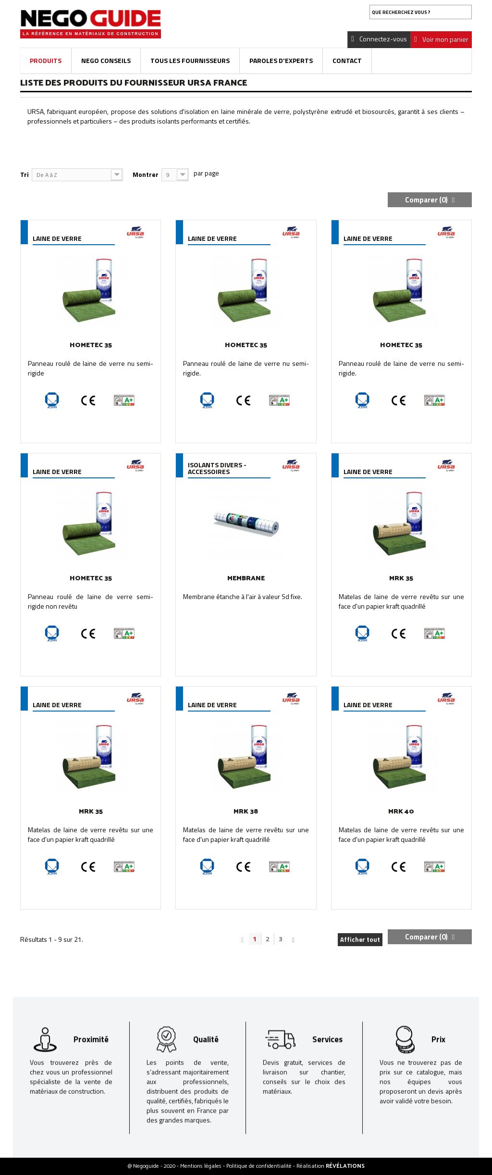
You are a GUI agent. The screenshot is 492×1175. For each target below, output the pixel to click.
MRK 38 (246, 811)
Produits (46, 60)
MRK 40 (401, 811)
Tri (24, 174)
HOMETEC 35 (91, 345)
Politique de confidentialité (259, 1166)
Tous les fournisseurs (190, 60)
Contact (347, 60)
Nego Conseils (106, 60)
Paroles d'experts (281, 60)
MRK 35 (401, 578)
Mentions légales (201, 1166)
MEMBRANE (246, 578)
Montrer (146, 174)
